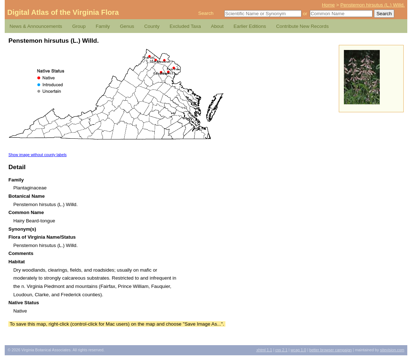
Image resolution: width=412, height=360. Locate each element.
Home (328, 5)
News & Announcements (35, 26)
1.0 (298, 350)
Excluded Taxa (185, 26)
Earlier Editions (250, 26)
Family (103, 26)
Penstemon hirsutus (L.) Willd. (372, 5)
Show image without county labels (37, 154)
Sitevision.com (392, 350)
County (151, 26)
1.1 (264, 350)
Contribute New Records (302, 26)
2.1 (281, 350)
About (217, 26)
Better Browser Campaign (330, 350)
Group (79, 26)
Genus (127, 26)
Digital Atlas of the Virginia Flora (63, 12)
